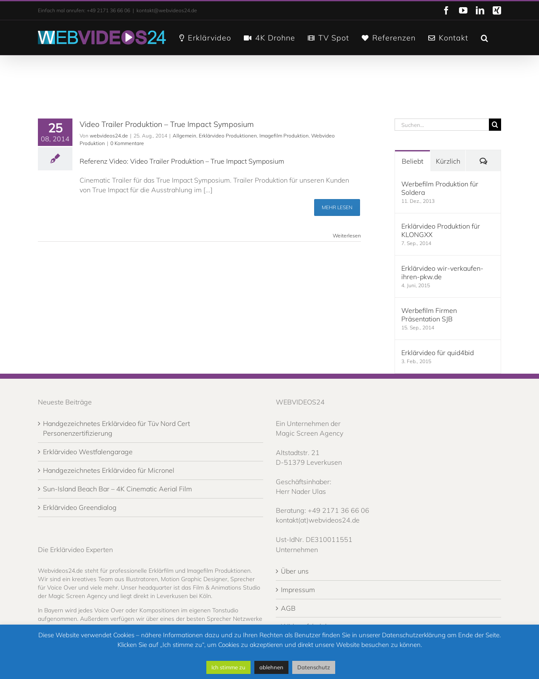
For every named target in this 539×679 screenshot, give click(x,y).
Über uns (295, 571)
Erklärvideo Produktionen (228, 135)
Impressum (298, 589)
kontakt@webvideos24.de (166, 10)
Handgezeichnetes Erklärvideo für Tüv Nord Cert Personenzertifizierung (116, 428)
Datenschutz (313, 667)
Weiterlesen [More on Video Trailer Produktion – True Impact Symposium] (347, 235)
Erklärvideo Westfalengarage (88, 451)
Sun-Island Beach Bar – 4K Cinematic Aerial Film (117, 489)
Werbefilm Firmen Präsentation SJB (429, 314)
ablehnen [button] (271, 667)
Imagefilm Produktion (284, 135)
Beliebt (412, 161)
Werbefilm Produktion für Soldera (439, 188)
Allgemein (184, 135)
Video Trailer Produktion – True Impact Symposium (167, 124)
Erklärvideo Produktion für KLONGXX (440, 230)
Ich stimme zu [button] (228, 667)
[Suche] (495, 125)
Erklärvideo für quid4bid (437, 352)
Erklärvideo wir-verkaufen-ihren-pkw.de (442, 272)
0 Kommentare (127, 143)
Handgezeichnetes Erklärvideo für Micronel (108, 470)
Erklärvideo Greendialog (80, 507)
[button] (484, 37)
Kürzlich (448, 161)
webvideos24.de (109, 135)
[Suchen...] (442, 125)
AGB (288, 608)
